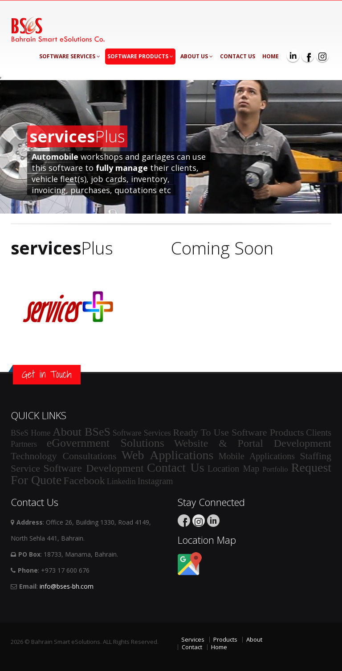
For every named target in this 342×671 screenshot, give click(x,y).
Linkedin (121, 481)
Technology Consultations (63, 455)
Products (225, 639)
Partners (24, 444)
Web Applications (168, 455)
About (254, 639)
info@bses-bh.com (67, 586)
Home (270, 56)
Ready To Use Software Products (238, 432)
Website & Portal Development (252, 443)
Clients (318, 432)
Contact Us (237, 56)
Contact (192, 647)
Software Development (93, 468)
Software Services (69, 56)
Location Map (233, 468)
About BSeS (81, 431)
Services (192, 639)
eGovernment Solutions (105, 443)
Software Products (140, 56)
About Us (196, 56)
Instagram (155, 481)
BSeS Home (30, 432)
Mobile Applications (257, 456)
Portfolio (275, 469)
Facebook (84, 480)
